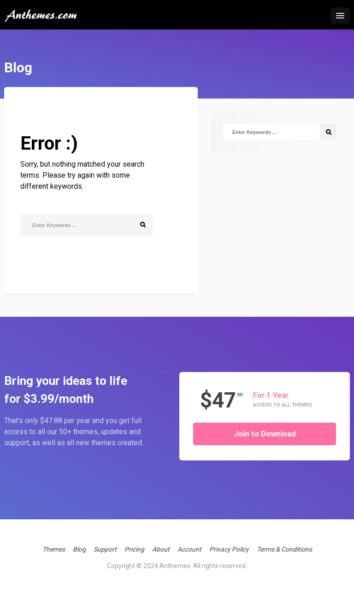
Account (189, 549)
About (161, 549)
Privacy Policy (229, 549)
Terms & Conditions (284, 549)
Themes (53, 549)
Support (105, 549)
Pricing (134, 549)
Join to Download (265, 433)
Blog (79, 549)
